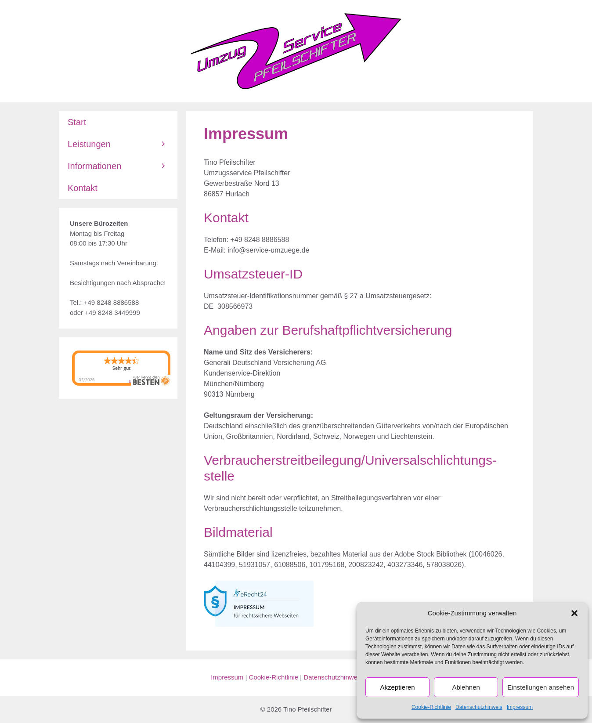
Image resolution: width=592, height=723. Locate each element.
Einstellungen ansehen (540, 687)
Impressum (520, 707)
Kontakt (82, 188)
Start (77, 122)
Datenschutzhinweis (478, 707)
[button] (574, 613)
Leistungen (122, 144)
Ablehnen (466, 687)
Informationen (122, 166)
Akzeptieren (397, 687)
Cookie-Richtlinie (431, 707)
